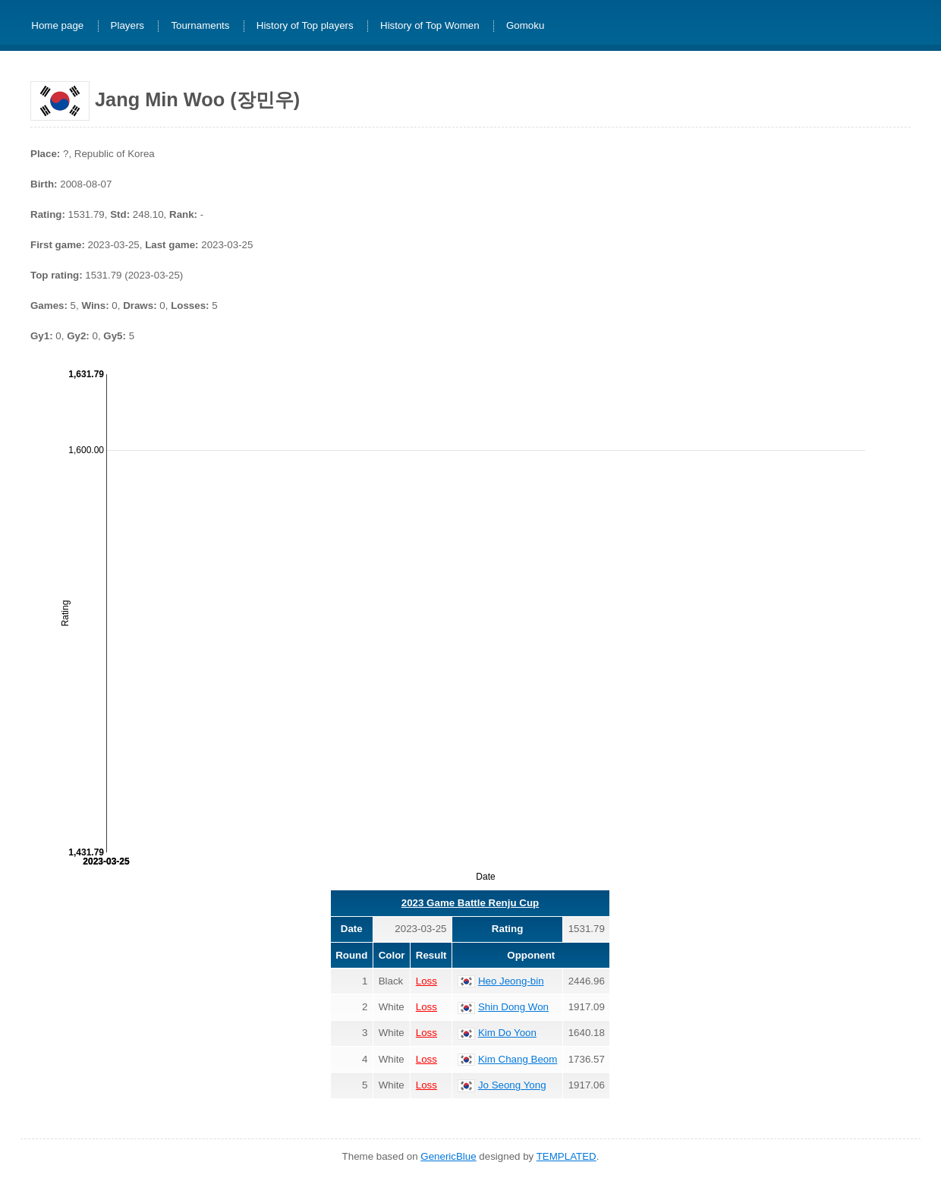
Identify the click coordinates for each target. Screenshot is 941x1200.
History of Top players (305, 26)
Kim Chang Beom (517, 1059)
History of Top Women (430, 26)
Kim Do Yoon (507, 1032)
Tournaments (200, 26)
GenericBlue (448, 1156)
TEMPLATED (566, 1156)
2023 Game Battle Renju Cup (470, 903)
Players (127, 26)
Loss (426, 981)
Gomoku (525, 26)
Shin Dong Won (513, 1007)
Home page (57, 26)
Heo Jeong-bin (511, 981)
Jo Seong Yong (512, 1085)
